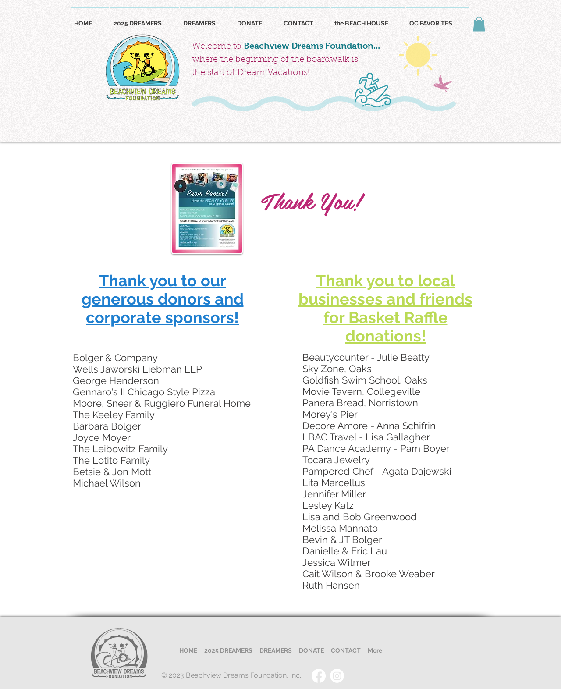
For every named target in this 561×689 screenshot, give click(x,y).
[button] (479, 24)
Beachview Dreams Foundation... (312, 45)
